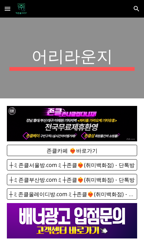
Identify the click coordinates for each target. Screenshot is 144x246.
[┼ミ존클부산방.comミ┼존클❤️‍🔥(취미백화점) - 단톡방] (72, 179)
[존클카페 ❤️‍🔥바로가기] (72, 151)
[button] (7, 8)
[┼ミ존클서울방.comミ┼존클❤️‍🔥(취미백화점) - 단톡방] (72, 165)
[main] (72, 58)
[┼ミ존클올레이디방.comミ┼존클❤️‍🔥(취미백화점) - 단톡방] (72, 194)
